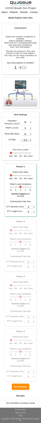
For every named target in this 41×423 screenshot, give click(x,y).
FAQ (20, 416)
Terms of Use (20, 413)
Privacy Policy (20, 410)
